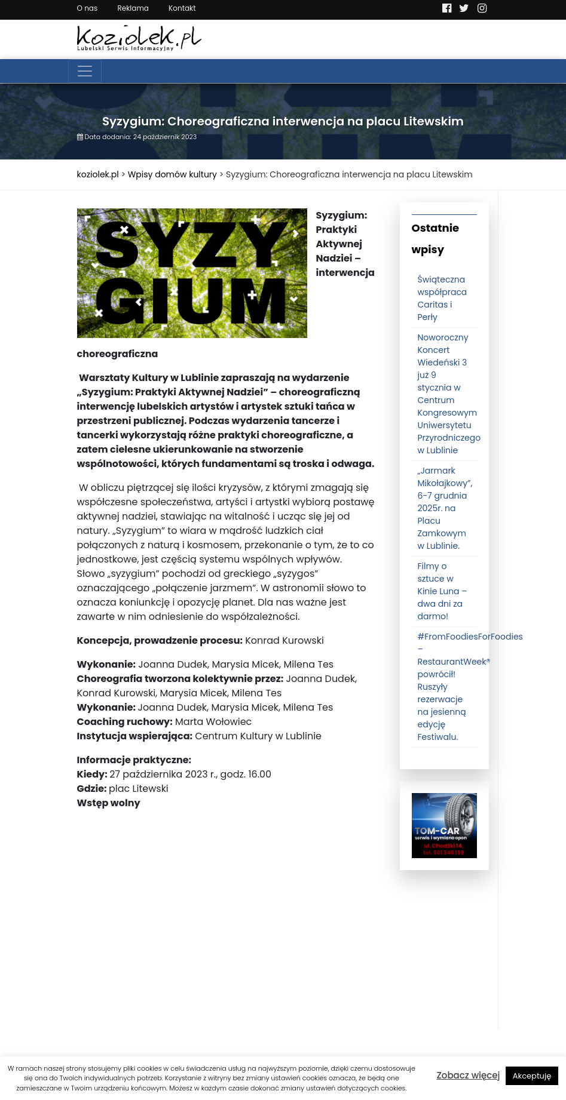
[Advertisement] (229, 945)
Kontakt (182, 8)
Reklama (132, 8)
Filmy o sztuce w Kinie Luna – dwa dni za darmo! (442, 591)
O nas (87, 8)
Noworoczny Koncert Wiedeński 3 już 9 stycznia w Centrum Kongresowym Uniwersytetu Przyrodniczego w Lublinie (449, 393)
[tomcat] (444, 825)
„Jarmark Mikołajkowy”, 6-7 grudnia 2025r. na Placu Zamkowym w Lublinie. (445, 508)
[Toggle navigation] (85, 71)
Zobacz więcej (468, 1075)
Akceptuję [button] (532, 1075)
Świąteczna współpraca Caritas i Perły (442, 298)
